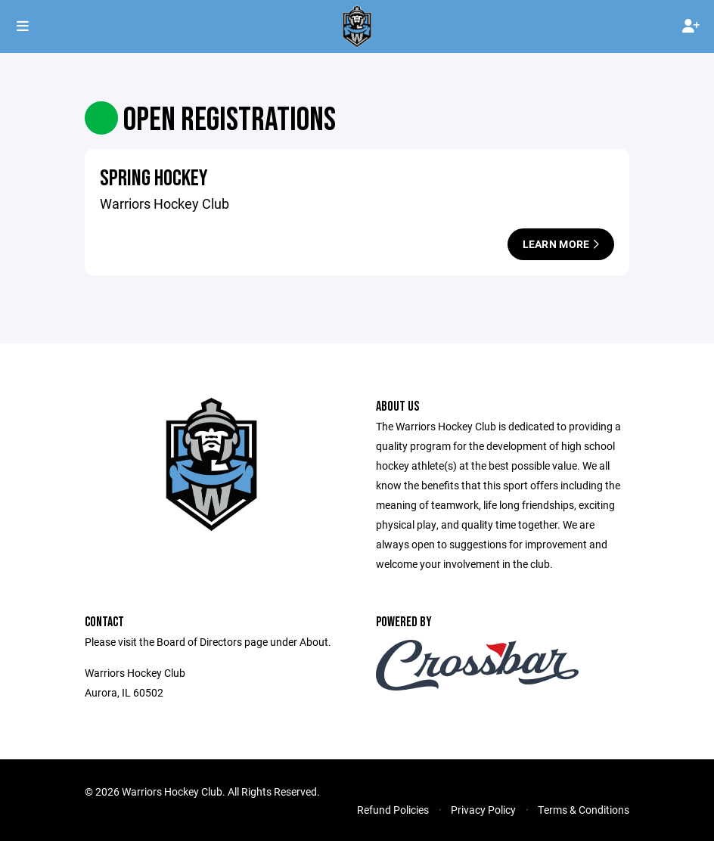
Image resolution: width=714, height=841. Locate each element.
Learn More (561, 244)
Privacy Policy (483, 809)
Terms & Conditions (583, 809)
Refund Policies (393, 809)
